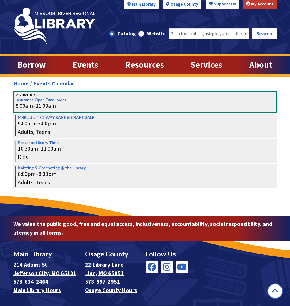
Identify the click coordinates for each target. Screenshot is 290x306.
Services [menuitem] (206, 65)
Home (21, 84)
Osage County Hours (111, 290)
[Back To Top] (275, 291)
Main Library (144, 4)
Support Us (222, 4)
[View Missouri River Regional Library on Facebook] (152, 267)
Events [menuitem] (85, 65)
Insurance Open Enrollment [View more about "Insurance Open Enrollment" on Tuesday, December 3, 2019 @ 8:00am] (41, 100)
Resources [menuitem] (144, 65)
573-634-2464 (30, 282)
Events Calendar (53, 84)
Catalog (127, 33)
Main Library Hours (37, 290)
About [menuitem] (260, 65)
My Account (260, 4)
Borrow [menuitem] (32, 65)
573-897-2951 (102, 282)
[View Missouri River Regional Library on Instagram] (167, 267)
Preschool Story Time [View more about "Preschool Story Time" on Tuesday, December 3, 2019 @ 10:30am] (38, 143)
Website (156, 33)
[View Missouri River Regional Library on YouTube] (182, 267)
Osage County (184, 4)
